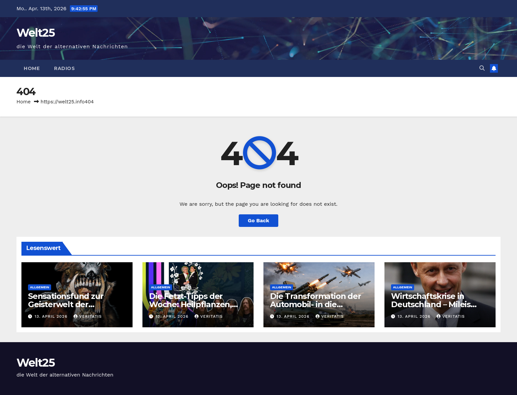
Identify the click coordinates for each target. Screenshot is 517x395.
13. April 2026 (52, 316)
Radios (64, 68)
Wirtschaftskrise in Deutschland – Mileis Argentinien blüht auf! (434, 304)
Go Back (258, 220)
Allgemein (39, 287)
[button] (482, 68)
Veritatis (88, 316)
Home (32, 68)
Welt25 (35, 33)
